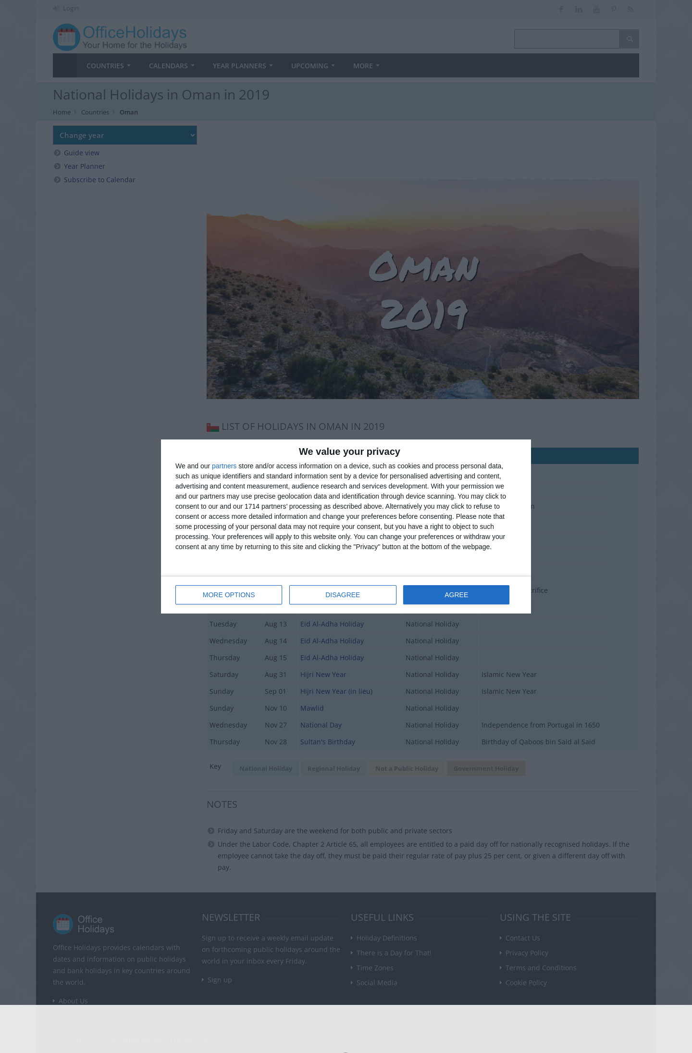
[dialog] (346, 527)
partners (224, 466)
